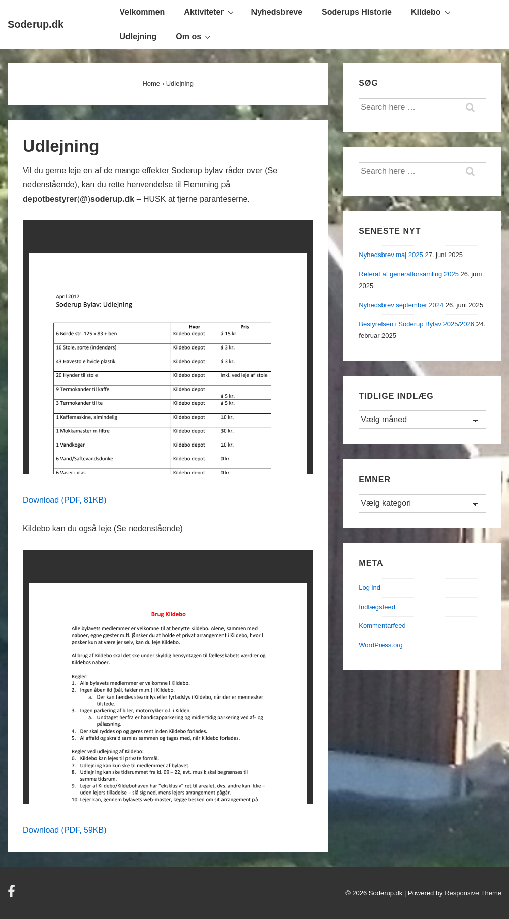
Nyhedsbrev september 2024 (401, 305)
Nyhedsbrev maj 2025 (391, 255)
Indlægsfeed (377, 607)
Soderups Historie (357, 12)
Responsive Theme (472, 893)
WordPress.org (380, 645)
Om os (194, 36)
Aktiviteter (210, 12)
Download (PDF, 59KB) (65, 830)
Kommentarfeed (382, 625)
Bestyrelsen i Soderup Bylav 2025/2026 (416, 324)
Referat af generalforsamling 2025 (409, 274)
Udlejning (137, 36)
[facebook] (13, 895)
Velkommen (142, 12)
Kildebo (432, 12)
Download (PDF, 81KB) (65, 500)
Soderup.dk (35, 24)
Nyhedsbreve (277, 12)
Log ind (369, 587)
